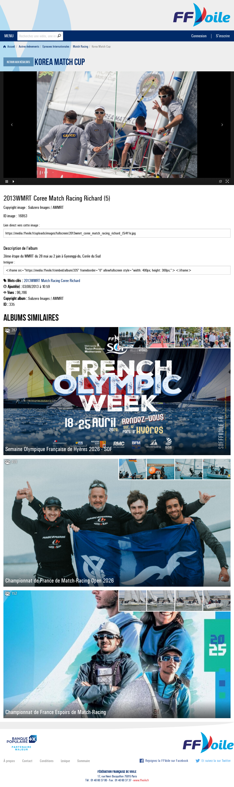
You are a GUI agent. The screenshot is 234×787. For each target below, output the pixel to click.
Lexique (65, 761)
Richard (75, 280)
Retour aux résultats (18, 62)
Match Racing (80, 46)
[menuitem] (10, 46)
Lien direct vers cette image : (117, 230)
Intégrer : (117, 267)
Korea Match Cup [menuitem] (101, 46)
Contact (27, 761)
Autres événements (29, 46)
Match (45, 280)
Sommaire (83, 761)
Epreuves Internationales (56, 46)
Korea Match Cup (60, 63)
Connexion (199, 35)
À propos (9, 761)
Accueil (9, 46)
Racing (55, 280)
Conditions (46, 761)
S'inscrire (223, 35)
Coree (65, 280)
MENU (9, 35)
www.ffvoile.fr (141, 780)
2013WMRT (32, 280)
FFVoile (202, 14)
